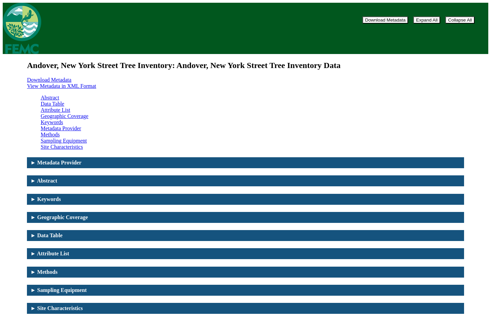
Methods (50, 134)
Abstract (50, 98)
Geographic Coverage (64, 116)
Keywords (52, 122)
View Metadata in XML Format (61, 86)
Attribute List (55, 110)
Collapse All (460, 20)
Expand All (426, 20)
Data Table (52, 104)
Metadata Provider (61, 128)
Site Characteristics (62, 147)
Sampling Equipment (64, 141)
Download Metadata (385, 20)
